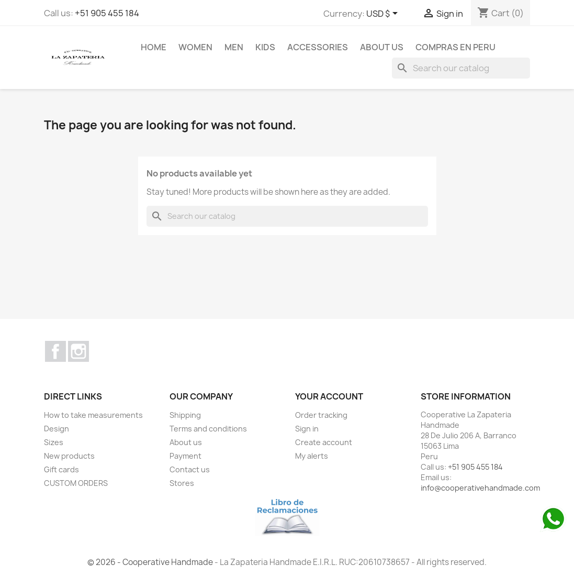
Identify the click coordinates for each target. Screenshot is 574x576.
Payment (185, 456)
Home (153, 47)
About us (381, 47)
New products (69, 456)
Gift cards (61, 469)
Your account (329, 396)
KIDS (265, 47)
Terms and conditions (208, 429)
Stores (182, 483)
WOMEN (195, 47)
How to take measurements (93, 415)
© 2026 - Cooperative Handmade (151, 562)
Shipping (185, 415)
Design (56, 429)
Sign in (307, 429)
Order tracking (321, 415)
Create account (323, 442)
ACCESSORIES (317, 47)
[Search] (461, 68)
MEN (233, 47)
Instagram (78, 351)
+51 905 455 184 (107, 13)
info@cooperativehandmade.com (480, 488)
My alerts (311, 456)
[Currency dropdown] (383, 14)
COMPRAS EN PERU (455, 47)
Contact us (190, 469)
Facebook (55, 351)
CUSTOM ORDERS (76, 483)
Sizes (53, 442)
